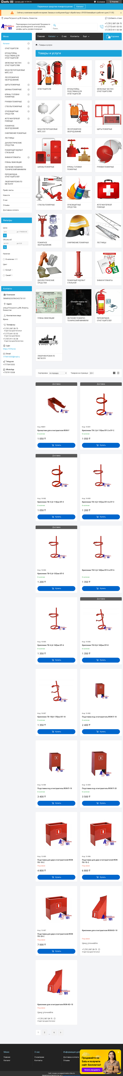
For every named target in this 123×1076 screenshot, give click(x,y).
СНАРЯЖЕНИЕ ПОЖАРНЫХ (78, 243)
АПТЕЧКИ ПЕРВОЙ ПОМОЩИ (104, 206)
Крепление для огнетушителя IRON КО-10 (99, 930)
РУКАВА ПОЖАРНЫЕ (105, 167)
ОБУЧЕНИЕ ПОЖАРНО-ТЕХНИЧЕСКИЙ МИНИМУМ (77, 319)
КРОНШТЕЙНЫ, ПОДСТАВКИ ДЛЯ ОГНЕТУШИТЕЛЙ (74, 91)
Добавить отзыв (115, 18)
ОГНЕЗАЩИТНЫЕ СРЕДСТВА (74, 206)
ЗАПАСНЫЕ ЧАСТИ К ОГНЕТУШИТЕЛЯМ (105, 90)
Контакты (74, 36)
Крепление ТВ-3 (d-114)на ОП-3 (50, 502)
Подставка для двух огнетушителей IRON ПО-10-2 (55, 861)
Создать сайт (19, 2)
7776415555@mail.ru (11, 357)
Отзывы (6, 205)
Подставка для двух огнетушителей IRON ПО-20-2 (55, 935)
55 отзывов (101, 2)
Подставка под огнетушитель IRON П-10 (99, 717)
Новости (6, 195)
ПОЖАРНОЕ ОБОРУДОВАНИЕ (44, 244)
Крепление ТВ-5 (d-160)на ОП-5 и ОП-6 (98, 570)
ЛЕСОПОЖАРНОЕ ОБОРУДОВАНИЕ (74, 130)
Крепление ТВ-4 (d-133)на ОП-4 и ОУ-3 (98, 502)
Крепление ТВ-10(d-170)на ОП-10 (51, 717)
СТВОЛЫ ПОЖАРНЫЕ (46, 205)
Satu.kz (72, 1073)
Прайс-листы (8, 190)
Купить (58, 445)
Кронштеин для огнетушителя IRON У (53, 430)
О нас (64, 36)
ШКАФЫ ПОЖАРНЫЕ (46, 167)
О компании (39, 1057)
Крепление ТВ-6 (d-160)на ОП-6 (50, 645)
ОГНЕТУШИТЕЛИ (44, 89)
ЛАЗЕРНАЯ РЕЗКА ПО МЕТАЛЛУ (46, 357)
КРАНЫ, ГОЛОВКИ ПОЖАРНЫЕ (74, 168)
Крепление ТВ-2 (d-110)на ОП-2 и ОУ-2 (98, 430)
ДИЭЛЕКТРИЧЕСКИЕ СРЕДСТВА (46, 281)
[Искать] (54, 25)
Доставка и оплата (11, 210)
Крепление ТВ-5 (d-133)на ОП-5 (50, 574)
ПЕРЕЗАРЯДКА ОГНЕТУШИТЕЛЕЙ (104, 319)
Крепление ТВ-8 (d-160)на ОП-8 (95, 645)
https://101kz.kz (9, 349)
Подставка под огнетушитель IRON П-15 (54, 788)
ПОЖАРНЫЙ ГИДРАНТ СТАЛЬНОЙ (76, 281)
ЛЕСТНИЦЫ (101, 243)
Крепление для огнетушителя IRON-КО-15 (55, 1004)
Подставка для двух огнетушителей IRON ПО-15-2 (99, 861)
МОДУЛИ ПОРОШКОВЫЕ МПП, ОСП (48, 130)
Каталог (80, 6)
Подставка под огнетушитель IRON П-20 (99, 788)
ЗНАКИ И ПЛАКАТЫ (105, 280)
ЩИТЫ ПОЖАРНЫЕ (104, 129)
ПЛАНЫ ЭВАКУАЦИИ (46, 318)
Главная (41, 36)
